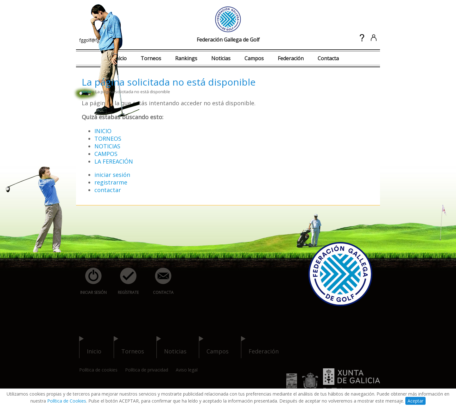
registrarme (110, 182)
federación (260, 347)
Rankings (186, 58)
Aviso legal (187, 370)
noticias (171, 347)
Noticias (221, 58)
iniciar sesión (112, 174)
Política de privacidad (146, 370)
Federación (291, 58)
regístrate (125, 281)
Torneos (151, 58)
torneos (129, 347)
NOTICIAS (107, 146)
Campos (254, 58)
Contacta (328, 58)
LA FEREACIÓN (113, 161)
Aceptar (415, 401)
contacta (160, 281)
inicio (87, 91)
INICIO (102, 131)
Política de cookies (98, 370)
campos (214, 347)
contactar (107, 190)
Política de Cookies (66, 401)
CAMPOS (105, 154)
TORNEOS (107, 138)
